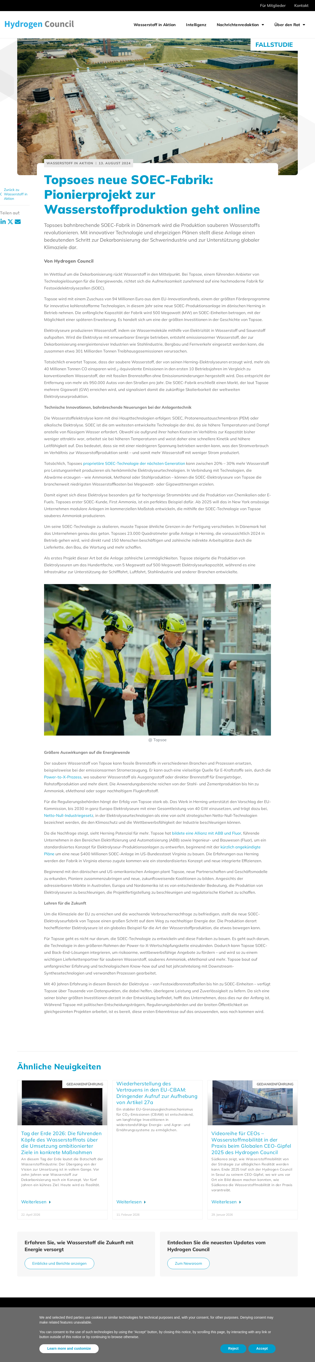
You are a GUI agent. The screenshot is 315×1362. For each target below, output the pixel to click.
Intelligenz (196, 24)
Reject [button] (233, 1348)
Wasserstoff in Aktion (155, 24)
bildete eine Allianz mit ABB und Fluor (206, 833)
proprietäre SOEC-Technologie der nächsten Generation (134, 463)
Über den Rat (289, 24)
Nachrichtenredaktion (240, 24)
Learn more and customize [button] (69, 1348)
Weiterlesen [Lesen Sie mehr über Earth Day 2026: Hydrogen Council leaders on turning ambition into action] (34, 1202)
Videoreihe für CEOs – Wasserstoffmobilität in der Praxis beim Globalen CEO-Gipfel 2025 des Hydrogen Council (251, 1142)
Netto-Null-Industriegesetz (68, 815)
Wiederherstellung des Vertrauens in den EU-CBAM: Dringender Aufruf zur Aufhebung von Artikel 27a (157, 1093)
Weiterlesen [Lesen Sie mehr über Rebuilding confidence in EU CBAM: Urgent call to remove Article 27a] (129, 1202)
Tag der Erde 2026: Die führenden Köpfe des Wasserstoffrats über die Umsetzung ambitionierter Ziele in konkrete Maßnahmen (61, 1142)
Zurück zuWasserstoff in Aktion (15, 194)
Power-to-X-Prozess (62, 776)
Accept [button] (262, 1348)
